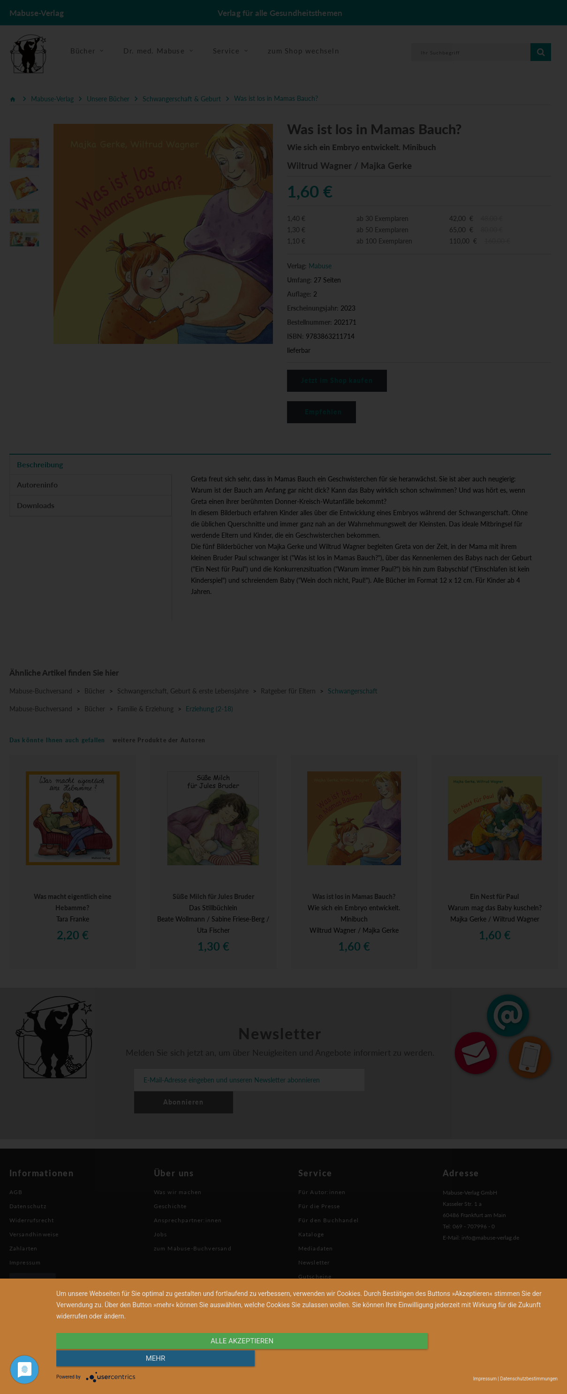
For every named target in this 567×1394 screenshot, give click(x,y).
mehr (482, 1360)
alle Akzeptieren (231, 1360)
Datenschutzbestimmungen (529, 1378)
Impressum (485, 1378)
